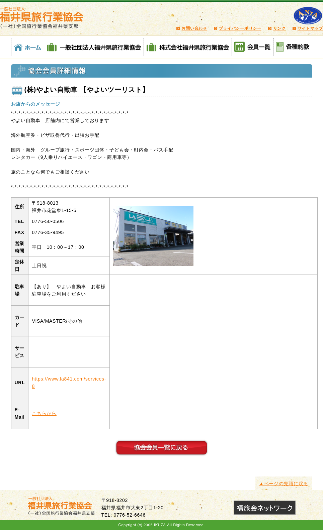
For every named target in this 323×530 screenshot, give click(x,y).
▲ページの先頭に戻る (283, 483)
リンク (279, 28)
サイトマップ (310, 28)
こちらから (44, 413)
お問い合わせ (194, 28)
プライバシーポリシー (240, 28)
